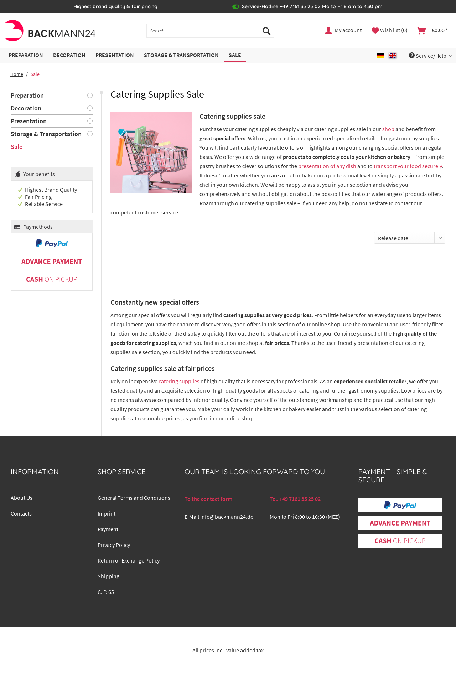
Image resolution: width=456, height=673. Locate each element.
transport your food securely (408, 166)
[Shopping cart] (433, 31)
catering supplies (179, 381)
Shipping (108, 576)
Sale (16, 147)
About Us (21, 497)
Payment (108, 529)
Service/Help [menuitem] (428, 55)
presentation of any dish (327, 166)
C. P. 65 (106, 591)
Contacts (21, 513)
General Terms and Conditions (134, 497)
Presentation (29, 121)
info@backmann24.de (226, 516)
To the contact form (208, 498)
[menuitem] (210, 34)
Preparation (27, 95)
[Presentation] (114, 55)
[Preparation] (26, 55)
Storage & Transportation (46, 134)
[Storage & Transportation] (181, 55)
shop (388, 129)
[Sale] (235, 55)
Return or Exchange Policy (129, 560)
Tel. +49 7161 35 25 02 (295, 498)
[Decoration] (69, 55)
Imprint (106, 513)
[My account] (343, 31)
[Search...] (210, 31)
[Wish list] (389, 31)
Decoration (26, 108)
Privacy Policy (114, 544)
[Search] (266, 31)
